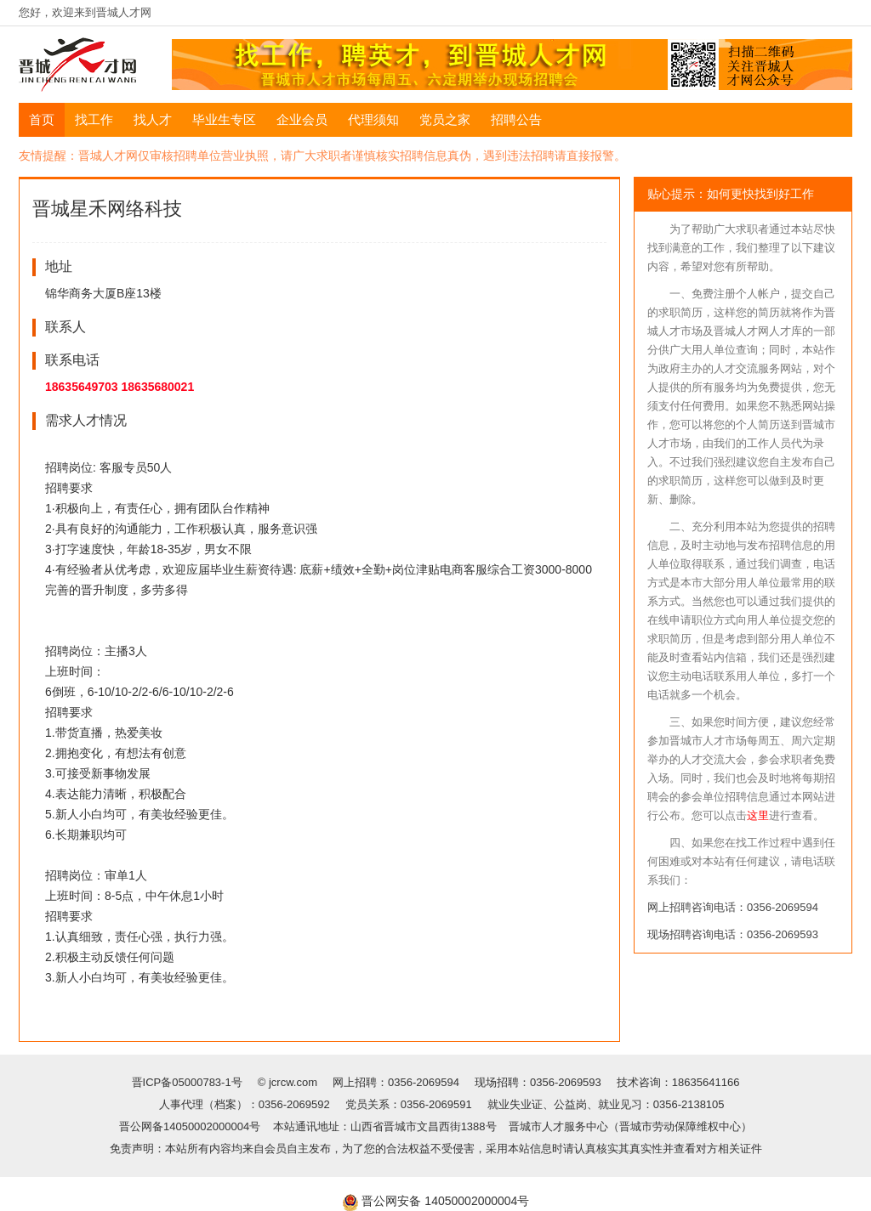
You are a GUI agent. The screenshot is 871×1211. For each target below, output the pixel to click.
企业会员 (301, 119)
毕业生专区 (224, 119)
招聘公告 (516, 119)
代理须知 (373, 119)
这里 (758, 815)
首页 (41, 119)
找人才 (153, 119)
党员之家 (444, 119)
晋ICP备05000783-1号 (189, 1082)
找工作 (94, 119)
